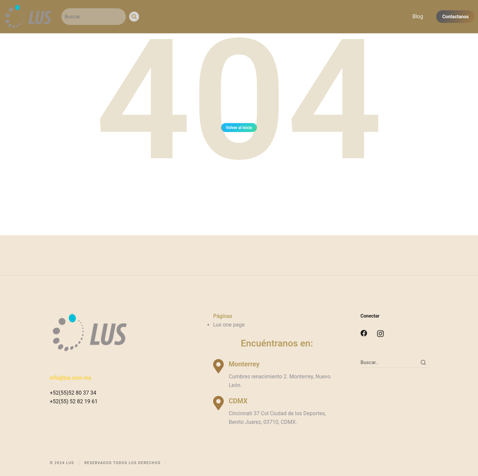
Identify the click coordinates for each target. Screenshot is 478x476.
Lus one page (229, 325)
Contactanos (455, 16)
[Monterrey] (218, 366)
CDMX (238, 401)
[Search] (134, 17)
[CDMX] (218, 403)
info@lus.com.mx (70, 378)
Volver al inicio (239, 128)
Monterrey (244, 364)
